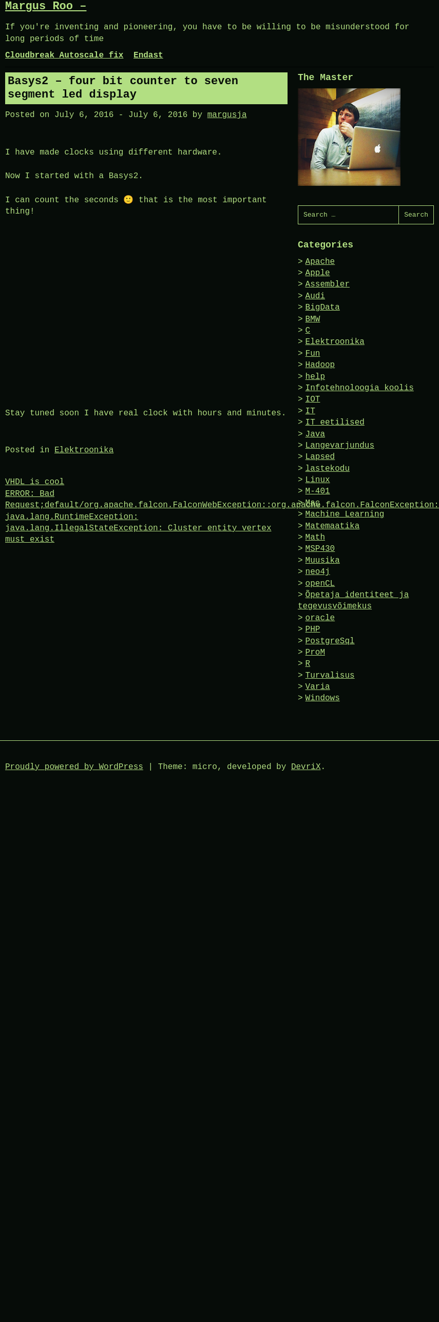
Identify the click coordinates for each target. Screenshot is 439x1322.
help (315, 376)
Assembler (328, 284)
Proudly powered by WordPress (74, 767)
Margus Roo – (45, 6)
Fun (313, 353)
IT (310, 411)
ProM (315, 652)
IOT (313, 399)
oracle (320, 618)
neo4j (318, 572)
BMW (313, 319)
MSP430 (320, 548)
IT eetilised (335, 422)
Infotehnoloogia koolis (360, 388)
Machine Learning (345, 514)
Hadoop (320, 365)
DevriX (306, 767)
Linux (318, 480)
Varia (318, 687)
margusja (227, 115)
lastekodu (328, 468)
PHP (313, 629)
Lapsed (320, 457)
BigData (323, 307)
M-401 (318, 491)
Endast (148, 55)
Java (315, 434)
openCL (320, 583)
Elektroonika (83, 450)
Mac (313, 503)
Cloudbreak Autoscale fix (64, 55)
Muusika (323, 560)
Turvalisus (330, 675)
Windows (323, 698)
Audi (315, 296)
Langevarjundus (340, 445)
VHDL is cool (34, 482)
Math (315, 537)
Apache (320, 261)
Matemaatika (333, 526)
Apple (318, 273)
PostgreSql (330, 641)
